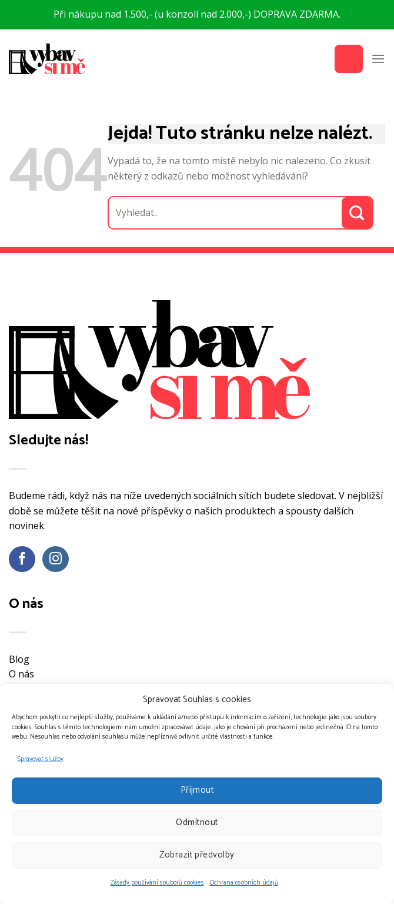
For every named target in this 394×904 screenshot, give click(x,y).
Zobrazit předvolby (196, 855)
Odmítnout (197, 822)
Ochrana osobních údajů (244, 883)
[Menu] (378, 58)
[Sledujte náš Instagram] (55, 559)
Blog (19, 659)
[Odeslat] (357, 212)
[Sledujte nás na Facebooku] (22, 559)
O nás (21, 673)
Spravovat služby (41, 759)
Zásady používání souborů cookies (157, 883)
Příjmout (197, 790)
